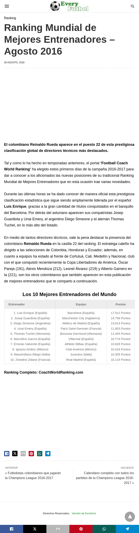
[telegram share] (47, 453)
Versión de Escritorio (84, 513)
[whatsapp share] (39, 453)
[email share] (23, 453)
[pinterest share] (31, 453)
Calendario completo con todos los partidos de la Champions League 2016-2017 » (105, 478)
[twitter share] (15, 453)
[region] (69, 105)
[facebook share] (6, 453)
